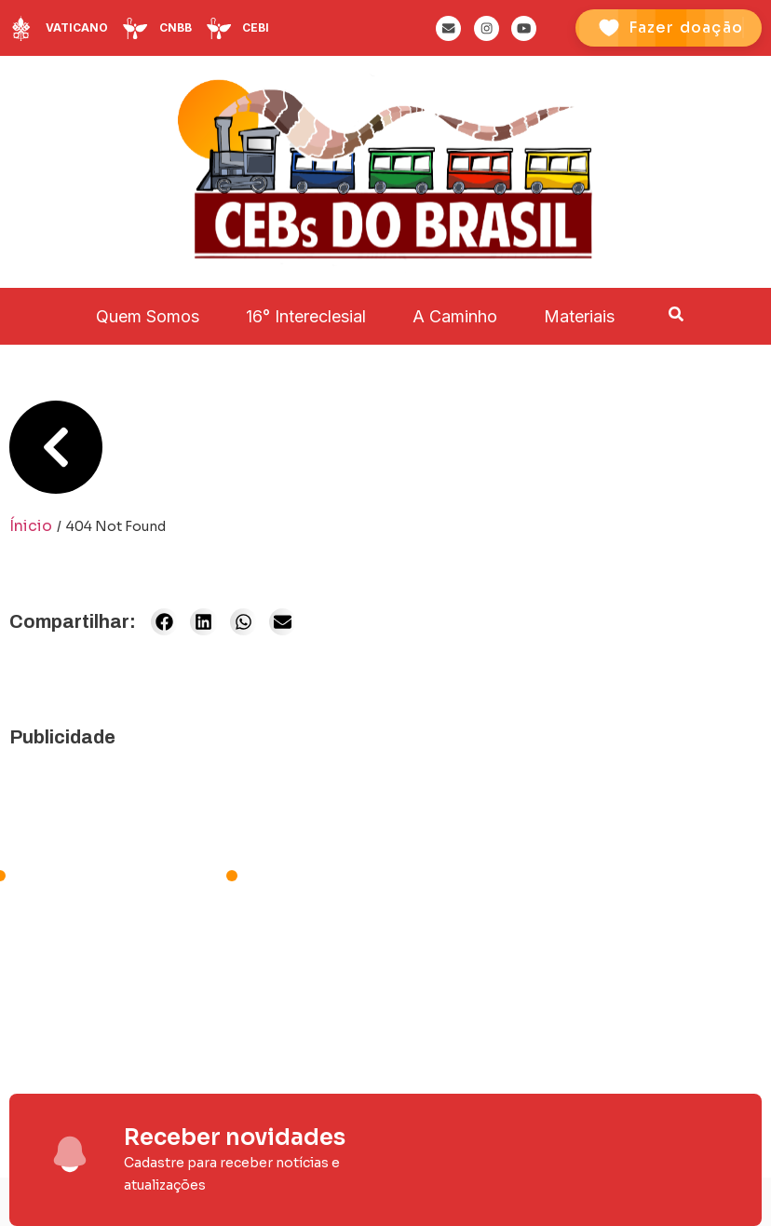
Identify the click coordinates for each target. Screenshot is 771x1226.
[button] (164, 621)
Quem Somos (147, 316)
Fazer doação (686, 27)
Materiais (579, 316)
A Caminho (455, 316)
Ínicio (30, 526)
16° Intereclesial (306, 316)
